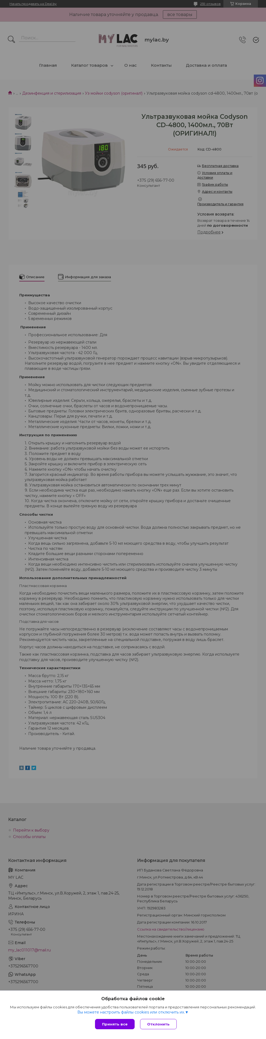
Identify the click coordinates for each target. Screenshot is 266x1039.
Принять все (115, 1024)
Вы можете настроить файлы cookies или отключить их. (131, 1012)
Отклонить (158, 1024)
